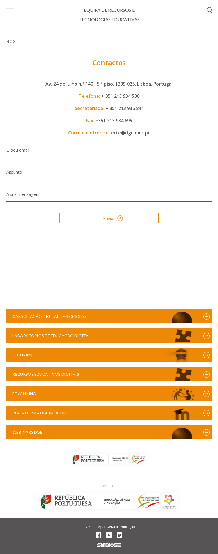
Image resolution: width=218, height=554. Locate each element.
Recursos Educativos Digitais (45, 374)
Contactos (109, 486)
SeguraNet (24, 354)
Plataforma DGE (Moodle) (40, 412)
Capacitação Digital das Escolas (49, 316)
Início (10, 41)
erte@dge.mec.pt (130, 133)
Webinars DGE (27, 432)
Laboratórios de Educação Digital (51, 335)
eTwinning (24, 393)
